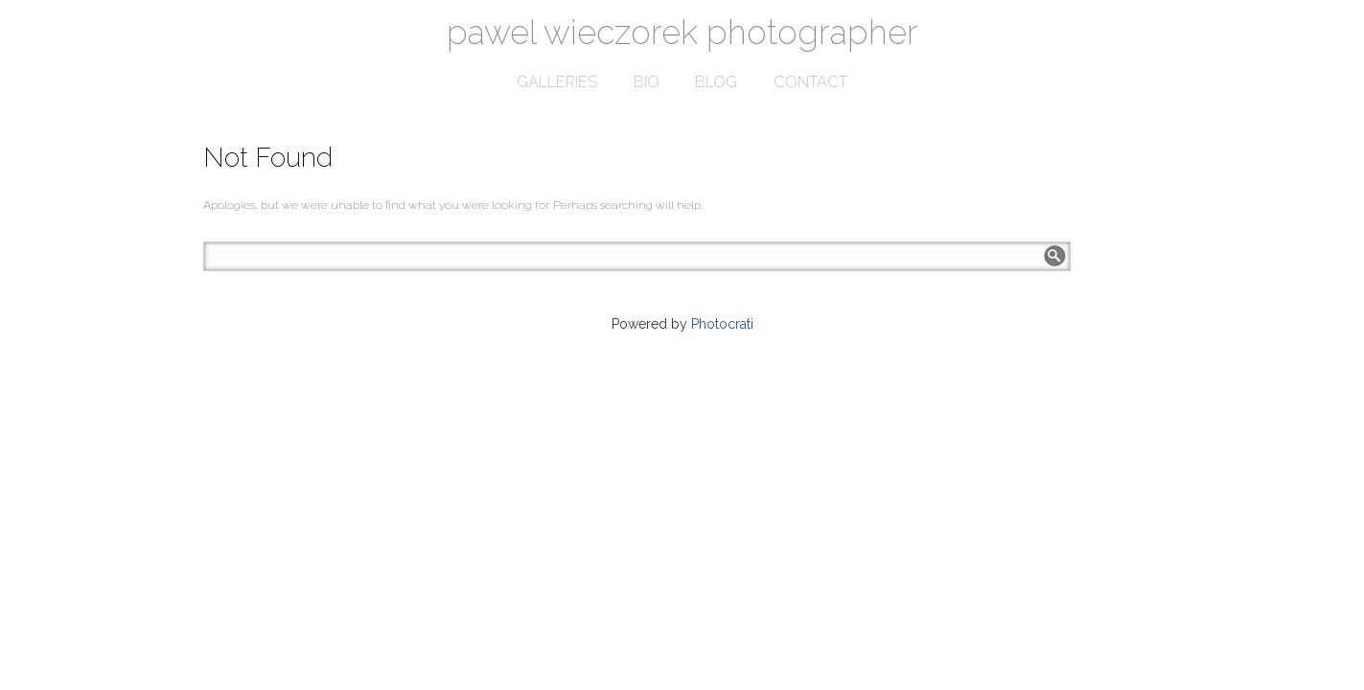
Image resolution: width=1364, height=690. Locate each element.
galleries (557, 82)
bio (646, 82)
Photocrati (722, 324)
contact (810, 82)
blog (716, 82)
